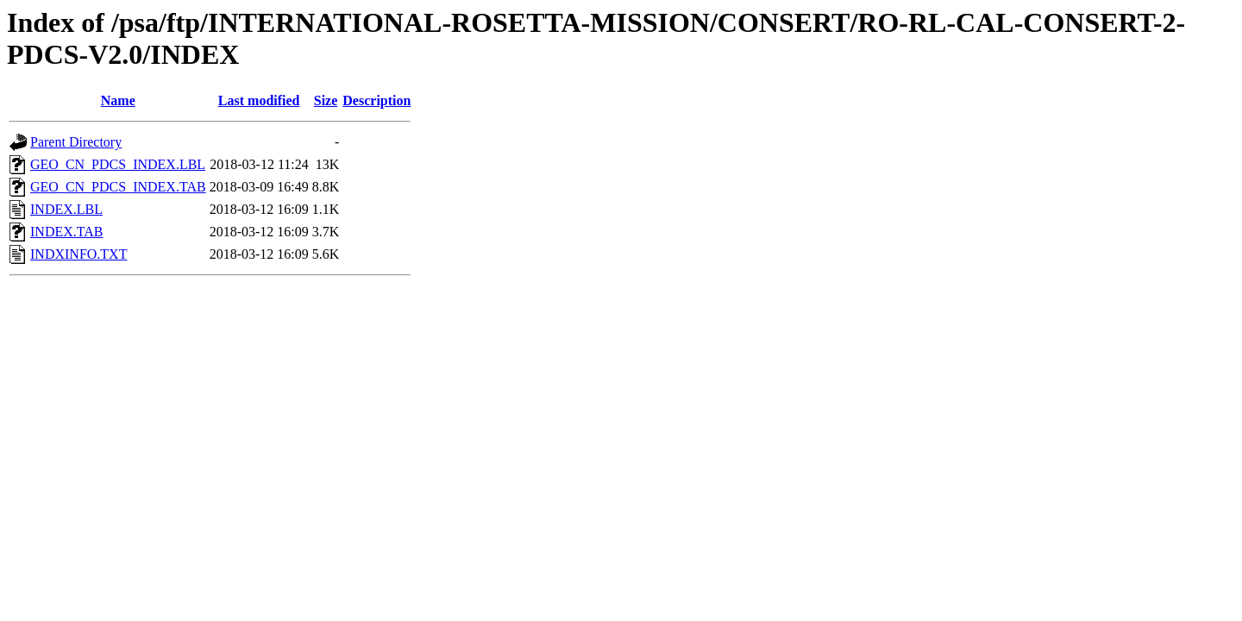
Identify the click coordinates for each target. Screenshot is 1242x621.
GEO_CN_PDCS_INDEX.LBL (117, 164)
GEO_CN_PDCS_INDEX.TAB (118, 186)
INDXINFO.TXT (78, 254)
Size (326, 100)
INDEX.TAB (66, 231)
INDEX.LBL (66, 209)
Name (118, 100)
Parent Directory (76, 142)
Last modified (259, 100)
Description (376, 100)
